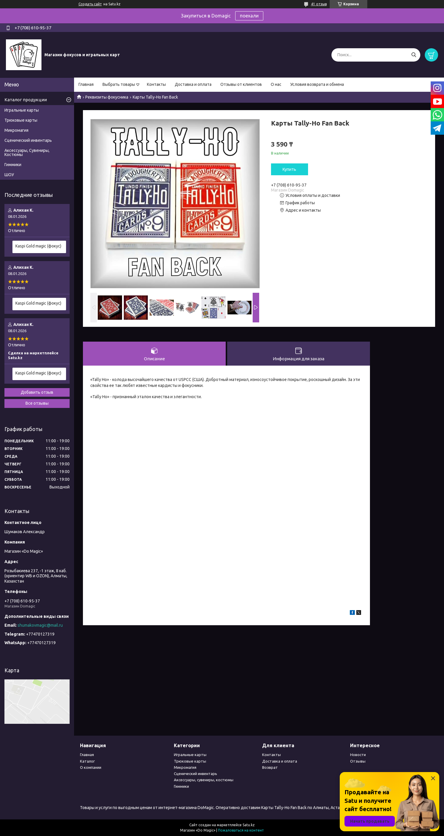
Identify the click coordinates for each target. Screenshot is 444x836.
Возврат (270, 767)
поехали (249, 15)
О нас (276, 84)
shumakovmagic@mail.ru (40, 625)
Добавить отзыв (37, 392)
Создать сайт (90, 4)
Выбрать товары (118, 84)
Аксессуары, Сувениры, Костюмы (26, 152)
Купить (289, 169)
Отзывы (358, 761)
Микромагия (16, 130)
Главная (86, 84)
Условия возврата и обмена (317, 84)
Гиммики (12, 164)
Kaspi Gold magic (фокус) (38, 246)
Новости (358, 755)
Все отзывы (37, 403)
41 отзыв (319, 4)
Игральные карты (21, 110)
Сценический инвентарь (28, 140)
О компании (90, 767)
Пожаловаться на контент (241, 830)
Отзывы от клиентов (241, 84)
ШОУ (9, 174)
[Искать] (413, 55)
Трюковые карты (20, 120)
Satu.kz (249, 825)
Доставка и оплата (193, 84)
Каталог (87, 761)
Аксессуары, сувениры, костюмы (203, 780)
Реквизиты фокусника (106, 97)
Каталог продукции (25, 99)
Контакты (156, 84)
